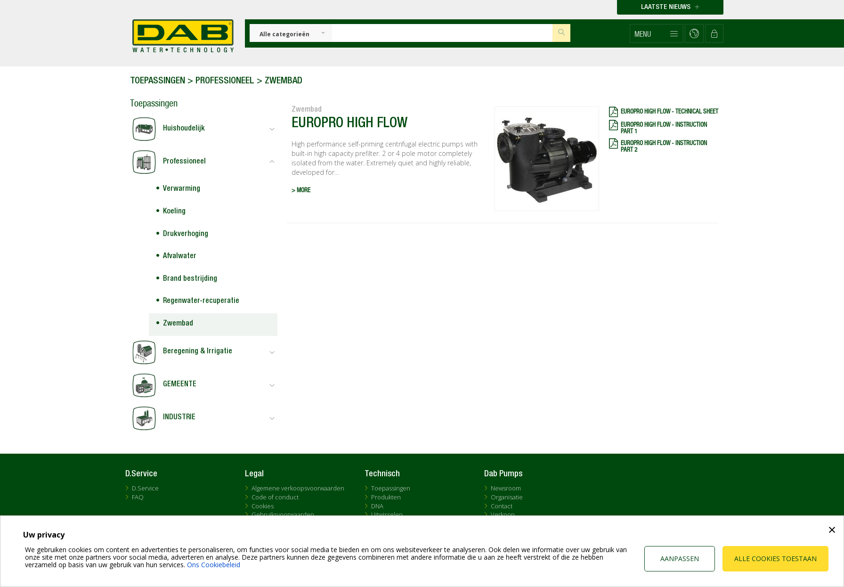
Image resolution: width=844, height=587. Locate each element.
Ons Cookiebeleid (213, 564)
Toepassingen (157, 81)
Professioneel (224, 81)
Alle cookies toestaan (775, 558)
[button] (656, 33)
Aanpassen (679, 558)
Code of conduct (275, 497)
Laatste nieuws (670, 7)
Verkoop (503, 514)
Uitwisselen (387, 514)
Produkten (386, 497)
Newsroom (506, 488)
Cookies (263, 506)
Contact (501, 506)
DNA (377, 506)
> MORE (301, 191)
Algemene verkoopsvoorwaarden (298, 488)
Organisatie (507, 497)
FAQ (138, 497)
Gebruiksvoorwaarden (283, 514)
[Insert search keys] (442, 33)
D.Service (145, 488)
